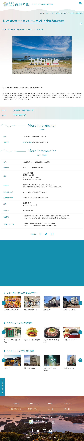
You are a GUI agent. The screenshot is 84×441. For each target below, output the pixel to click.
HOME (42, 13)
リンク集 (50, 409)
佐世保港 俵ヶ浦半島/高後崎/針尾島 (23, 110)
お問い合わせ (68, 409)
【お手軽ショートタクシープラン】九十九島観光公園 (68, 13)
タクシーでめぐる (19, 115)
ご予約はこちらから (2, 387)
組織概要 (16, 403)
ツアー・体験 (49, 13)
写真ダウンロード (16, 409)
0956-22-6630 (27, 142)
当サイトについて (33, 403)
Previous (4, 303)
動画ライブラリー (33, 409)
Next (80, 303)
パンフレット (68, 403)
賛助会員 (50, 403)
